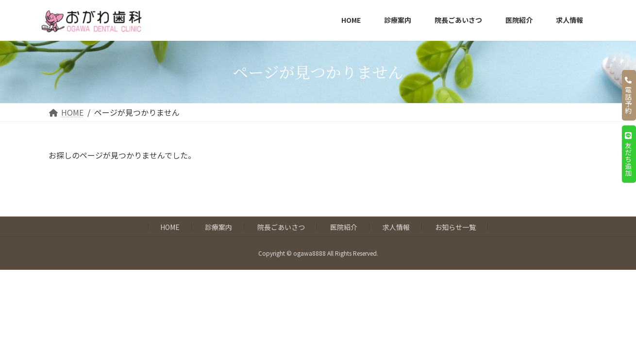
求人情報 (396, 227)
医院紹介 (343, 227)
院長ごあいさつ (281, 227)
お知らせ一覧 (455, 227)
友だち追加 (628, 154)
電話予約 (628, 95)
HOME (170, 227)
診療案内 (218, 227)
